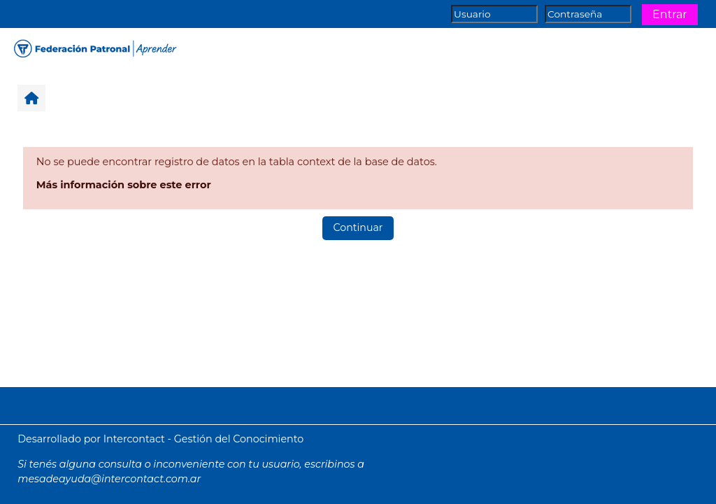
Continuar (358, 227)
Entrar (669, 14)
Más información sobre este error (123, 184)
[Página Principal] (94, 47)
